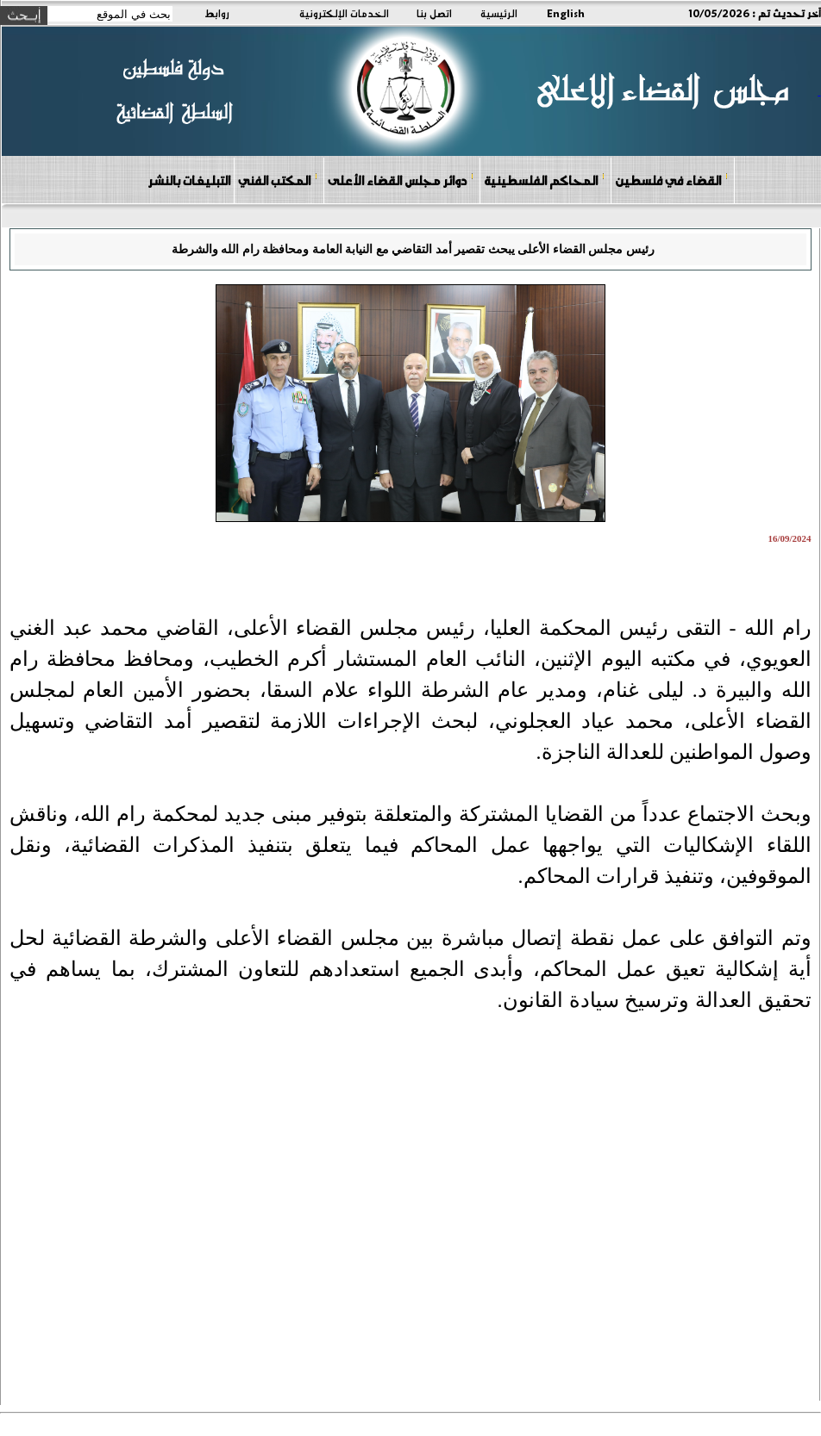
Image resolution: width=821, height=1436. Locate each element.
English (566, 12)
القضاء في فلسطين (672, 179)
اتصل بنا (434, 12)
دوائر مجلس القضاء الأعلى (401, 179)
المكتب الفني (278, 179)
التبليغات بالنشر (188, 180)
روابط (216, 12)
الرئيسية (498, 12)
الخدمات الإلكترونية (344, 12)
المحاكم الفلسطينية (544, 179)
